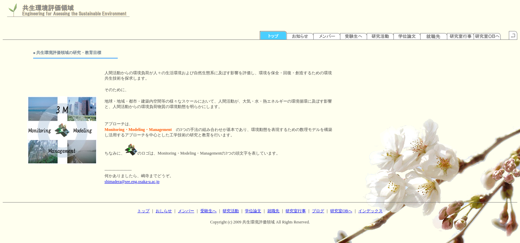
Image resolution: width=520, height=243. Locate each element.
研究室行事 (296, 211)
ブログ (318, 211)
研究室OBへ (341, 211)
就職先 (273, 211)
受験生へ (208, 211)
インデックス (370, 211)
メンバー (186, 211)
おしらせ (164, 211)
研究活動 (231, 211)
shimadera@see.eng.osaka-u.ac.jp (132, 181)
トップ (143, 211)
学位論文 (253, 211)
